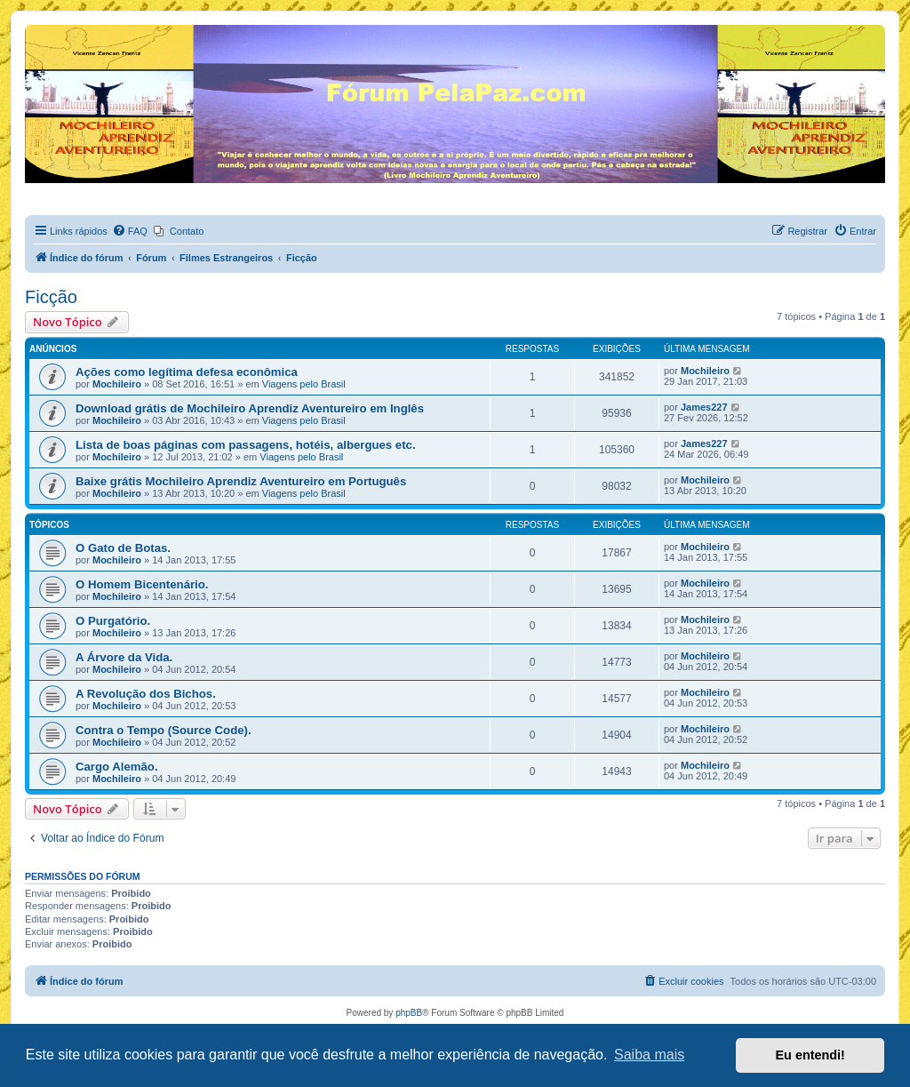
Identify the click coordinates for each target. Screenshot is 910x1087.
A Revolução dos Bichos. (146, 693)
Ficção (51, 297)
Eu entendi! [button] (810, 1055)
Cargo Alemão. (117, 766)
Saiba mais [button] (649, 1054)
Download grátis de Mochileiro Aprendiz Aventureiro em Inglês (250, 408)
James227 (704, 407)
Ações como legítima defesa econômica (187, 372)
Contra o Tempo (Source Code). (163, 730)
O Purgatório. (113, 620)
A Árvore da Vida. (124, 657)
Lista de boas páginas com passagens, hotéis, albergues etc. (246, 445)
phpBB (408, 1013)
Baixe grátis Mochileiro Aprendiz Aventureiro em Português (241, 481)
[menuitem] (130, 231)
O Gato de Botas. (123, 548)
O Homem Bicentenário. (142, 584)
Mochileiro (116, 384)
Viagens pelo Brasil (304, 384)
